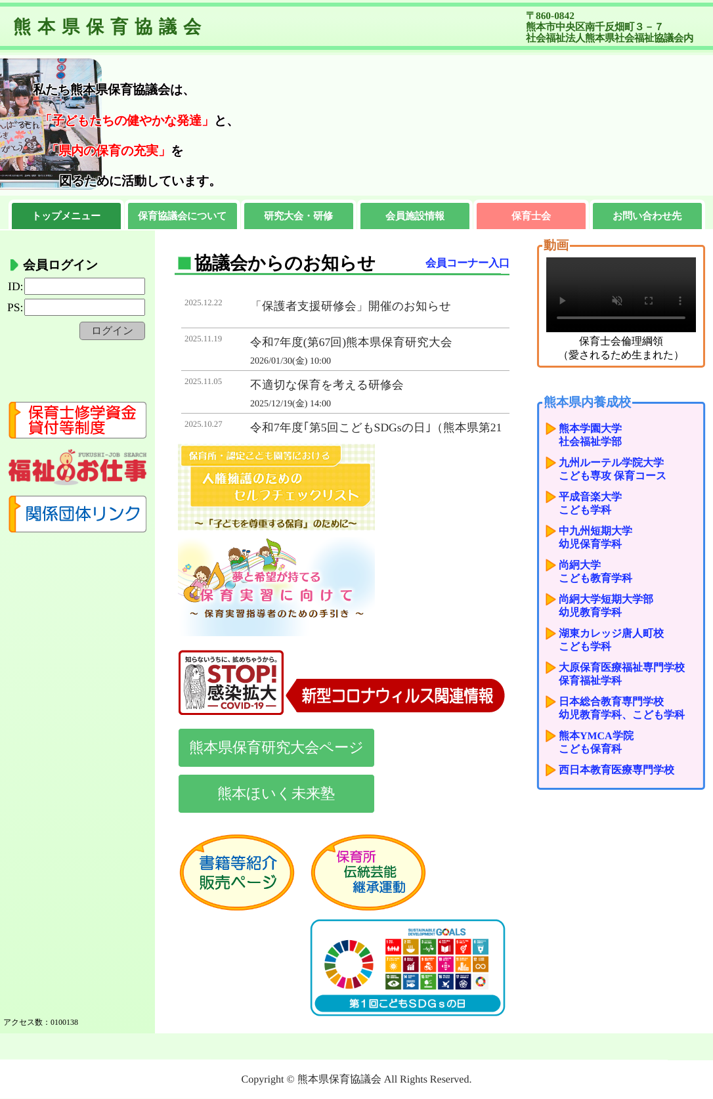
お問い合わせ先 (647, 215)
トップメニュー (66, 215)
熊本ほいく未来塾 (276, 793)
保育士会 (531, 215)
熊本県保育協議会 (110, 27)
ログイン (112, 330)
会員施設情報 (414, 215)
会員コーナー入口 (467, 263)
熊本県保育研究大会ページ (276, 747)
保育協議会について (183, 215)
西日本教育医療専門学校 (616, 769)
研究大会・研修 (298, 215)
